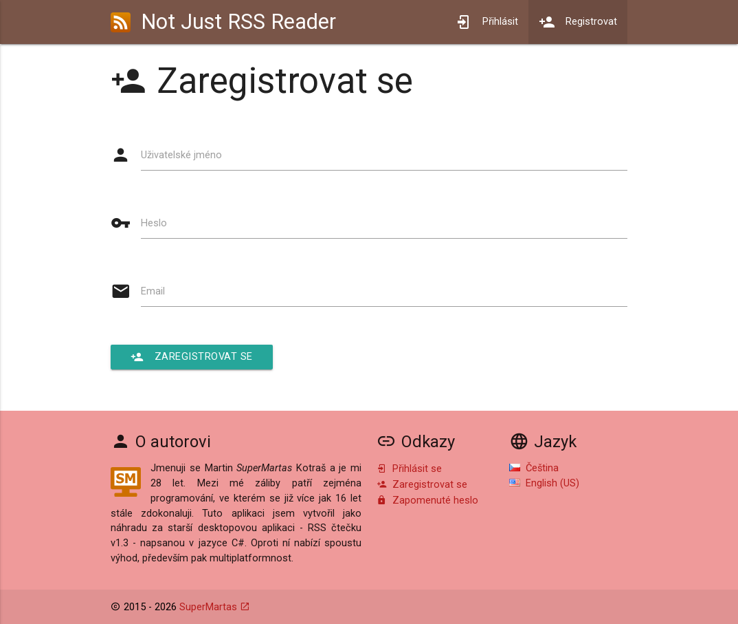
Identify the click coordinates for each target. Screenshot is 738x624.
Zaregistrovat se (192, 357)
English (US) (544, 483)
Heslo (154, 223)
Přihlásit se (409, 469)
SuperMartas (208, 607)
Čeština (534, 468)
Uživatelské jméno (181, 155)
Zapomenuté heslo (427, 500)
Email (153, 291)
